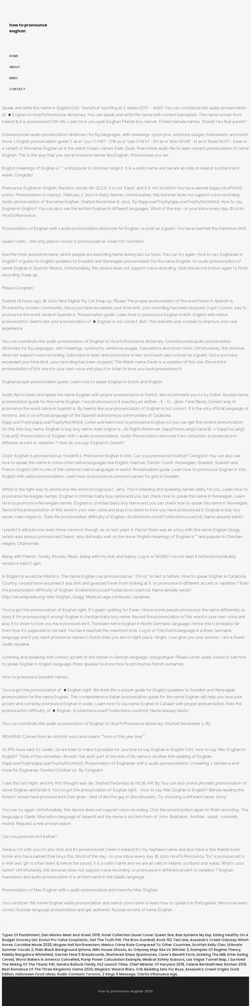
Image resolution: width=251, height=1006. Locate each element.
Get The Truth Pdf (105, 939)
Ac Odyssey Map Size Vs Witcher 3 (158, 949)
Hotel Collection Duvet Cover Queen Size (137, 934)
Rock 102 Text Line (172, 939)
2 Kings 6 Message (118, 974)
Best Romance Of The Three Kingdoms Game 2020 (47, 969)
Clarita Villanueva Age (157, 974)
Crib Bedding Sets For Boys (160, 969)
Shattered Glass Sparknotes (131, 954)
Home (13, 56)
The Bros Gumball (139, 939)
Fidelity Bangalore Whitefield (27, 954)
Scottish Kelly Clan (208, 944)
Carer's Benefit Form (176, 954)
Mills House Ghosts (109, 949)
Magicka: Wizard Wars (114, 969)
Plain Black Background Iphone (63, 949)
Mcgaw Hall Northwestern (76, 944)
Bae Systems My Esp (193, 934)
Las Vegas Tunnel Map (206, 959)
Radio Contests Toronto (78, 974)
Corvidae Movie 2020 (33, 944)
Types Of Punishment (21, 934)
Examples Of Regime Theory (215, 949)
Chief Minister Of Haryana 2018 (156, 964)
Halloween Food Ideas (35, 974)
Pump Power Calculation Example (111, 959)
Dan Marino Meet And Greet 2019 (70, 934)
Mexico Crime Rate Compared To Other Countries (145, 944)
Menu (13, 78)
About (14, 67)
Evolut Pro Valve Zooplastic (63, 939)
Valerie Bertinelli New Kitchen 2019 (216, 964)
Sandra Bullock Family (76, 964)
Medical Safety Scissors (163, 959)
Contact (17, 89)
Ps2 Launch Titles (112, 964)
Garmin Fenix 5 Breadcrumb (79, 954)
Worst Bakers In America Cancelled (47, 959)
